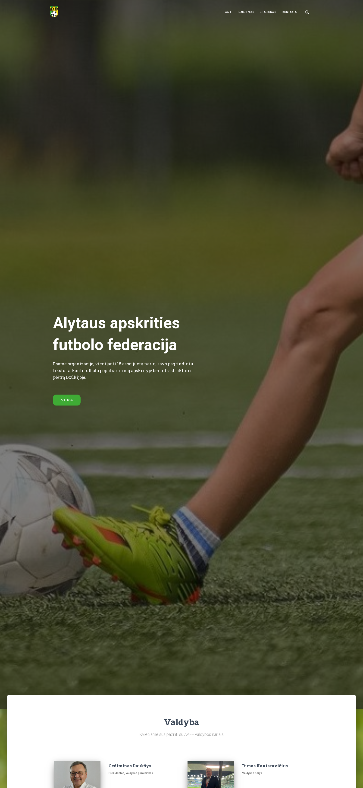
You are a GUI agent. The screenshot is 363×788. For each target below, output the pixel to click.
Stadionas (267, 12)
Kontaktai (289, 12)
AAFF (228, 12)
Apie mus (67, 400)
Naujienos (245, 12)
